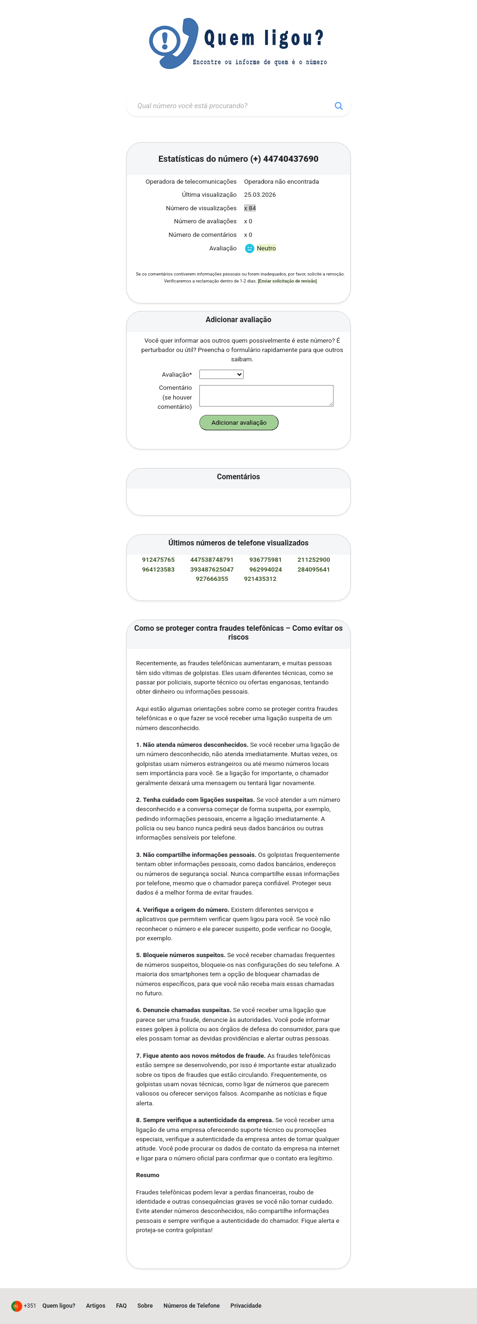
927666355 (213, 578)
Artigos (96, 1305)
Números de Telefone (192, 1305)
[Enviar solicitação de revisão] (287, 280)
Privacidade (246, 1305)
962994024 (266, 569)
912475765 (159, 559)
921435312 (261, 578)
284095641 (315, 569)
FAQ (121, 1305)
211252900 (315, 559)
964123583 (159, 569)
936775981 (266, 559)
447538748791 (213, 559)
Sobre (145, 1305)
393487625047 (213, 569)
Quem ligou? (58, 1305)
